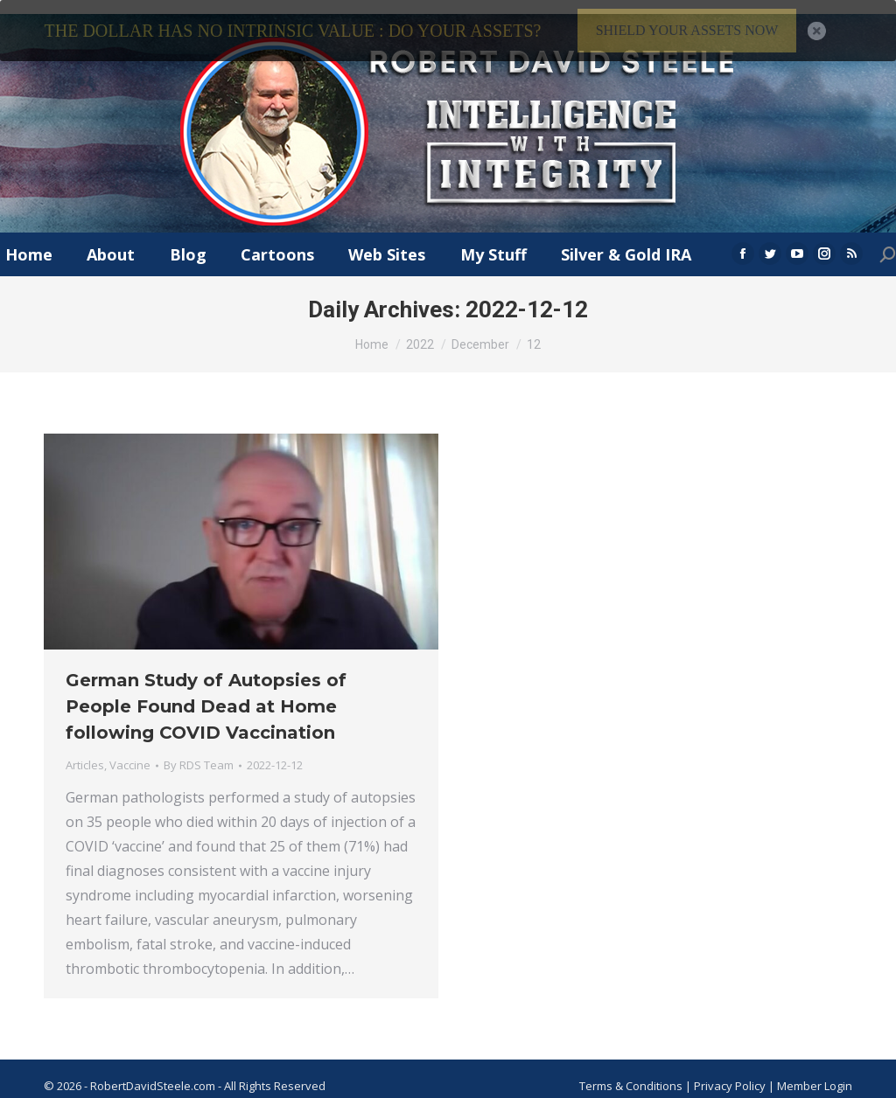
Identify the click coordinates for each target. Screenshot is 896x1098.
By (199, 752)
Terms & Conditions (630, 1072)
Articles (85, 752)
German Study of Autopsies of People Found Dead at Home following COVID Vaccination (206, 693)
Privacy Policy (731, 1072)
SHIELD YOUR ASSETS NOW (687, 30)
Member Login (814, 1072)
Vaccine (129, 752)
